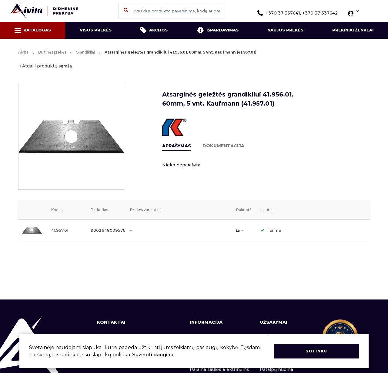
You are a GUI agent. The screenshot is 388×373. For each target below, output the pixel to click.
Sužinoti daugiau (152, 355)
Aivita (23, 52)
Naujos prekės (285, 30)
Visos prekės (96, 30)
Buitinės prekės (52, 52)
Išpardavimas (218, 30)
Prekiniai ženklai (352, 30)
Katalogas (33, 30)
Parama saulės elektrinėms (219, 369)
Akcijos (154, 30)
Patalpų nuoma (276, 369)
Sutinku (316, 351)
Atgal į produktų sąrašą (47, 66)
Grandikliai (85, 52)
